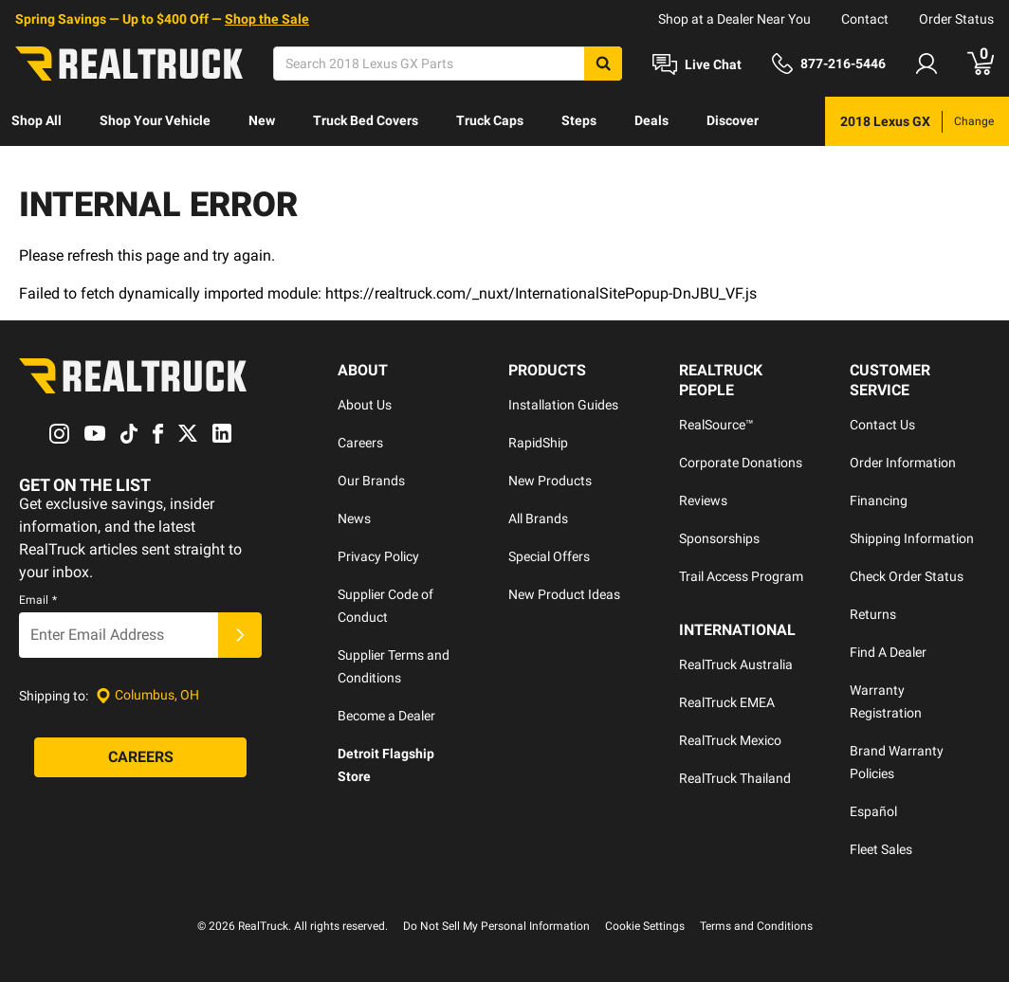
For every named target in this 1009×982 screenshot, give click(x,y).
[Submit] (240, 635)
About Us (365, 404)
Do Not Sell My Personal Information (496, 926)
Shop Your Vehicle (155, 120)
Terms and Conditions (756, 926)
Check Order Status (906, 576)
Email (38, 600)
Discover (732, 120)
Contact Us (882, 424)
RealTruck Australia (736, 664)
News (354, 518)
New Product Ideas (564, 594)
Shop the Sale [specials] (267, 19)
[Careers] (140, 757)
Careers (360, 442)
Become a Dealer (386, 715)
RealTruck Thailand (735, 778)
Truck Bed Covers (365, 120)
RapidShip (538, 442)
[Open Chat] (697, 64)
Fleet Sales (881, 849)
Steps (578, 120)
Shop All (36, 120)
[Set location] (147, 695)
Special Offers (549, 556)
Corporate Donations (740, 462)
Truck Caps (489, 120)
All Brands (538, 518)
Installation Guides (563, 404)
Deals (651, 120)
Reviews (703, 500)
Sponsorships (719, 538)
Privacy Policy (378, 556)
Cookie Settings (645, 926)
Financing (879, 500)
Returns (873, 614)
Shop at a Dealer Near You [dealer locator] (734, 19)
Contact (865, 19)
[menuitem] (36, 121)
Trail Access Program (741, 576)
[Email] (118, 635)
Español (873, 811)
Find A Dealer (888, 652)
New (261, 120)
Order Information (903, 462)
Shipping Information (912, 538)
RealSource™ (716, 424)
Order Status (956, 19)
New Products (550, 480)
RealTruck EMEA (727, 702)
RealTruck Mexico (730, 740)
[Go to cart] (980, 63)
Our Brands (371, 480)
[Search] (447, 63)
